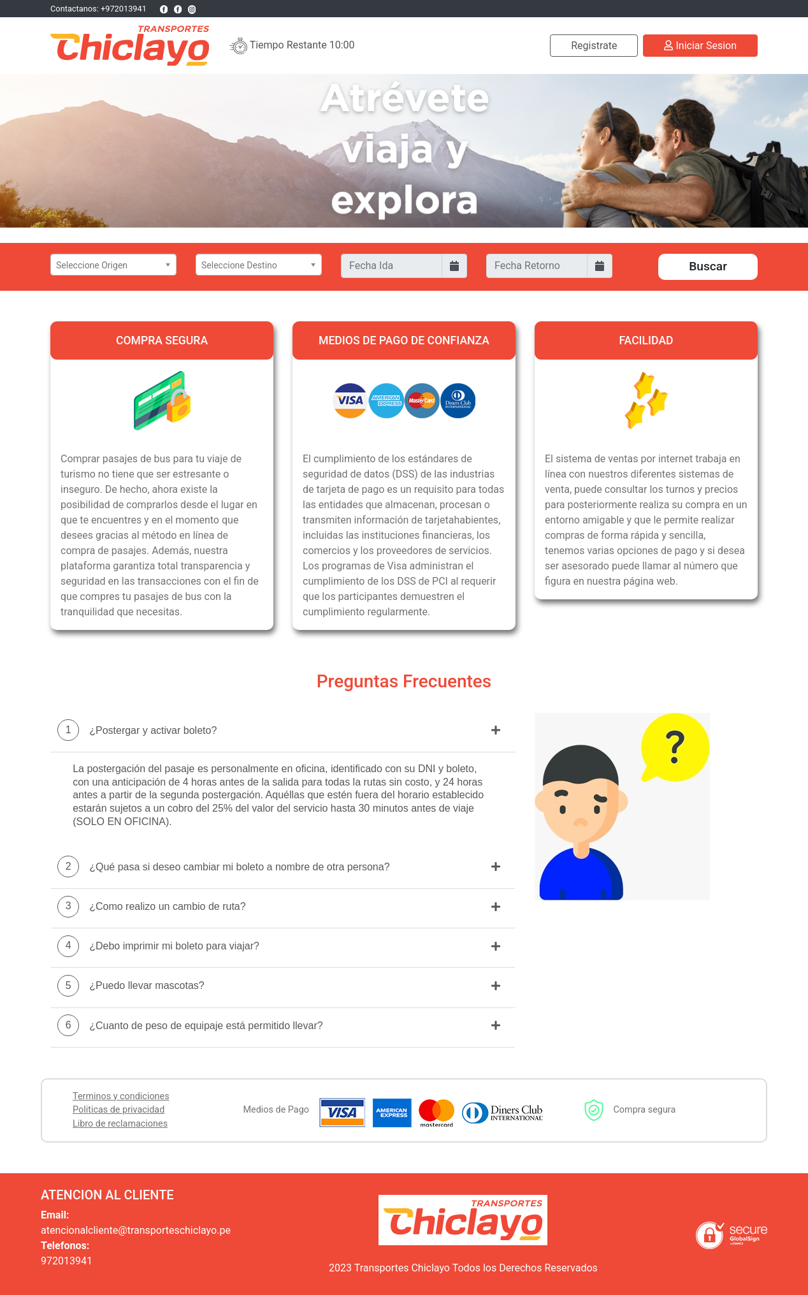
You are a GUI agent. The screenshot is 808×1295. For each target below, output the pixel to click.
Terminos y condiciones (121, 1096)
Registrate (594, 46)
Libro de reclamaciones (120, 1123)
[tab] (283, 733)
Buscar (708, 266)
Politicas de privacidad (118, 1109)
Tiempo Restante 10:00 (292, 46)
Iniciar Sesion (700, 46)
